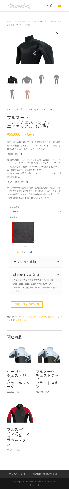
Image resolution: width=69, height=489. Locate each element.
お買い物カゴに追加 (27, 304)
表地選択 (13, 217)
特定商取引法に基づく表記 (45, 474)
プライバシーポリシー (19, 474)
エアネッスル (22, 320)
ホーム (9, 21)
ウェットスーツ (20, 21)
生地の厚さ (14, 207)
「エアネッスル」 (27, 160)
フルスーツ (33, 21)
